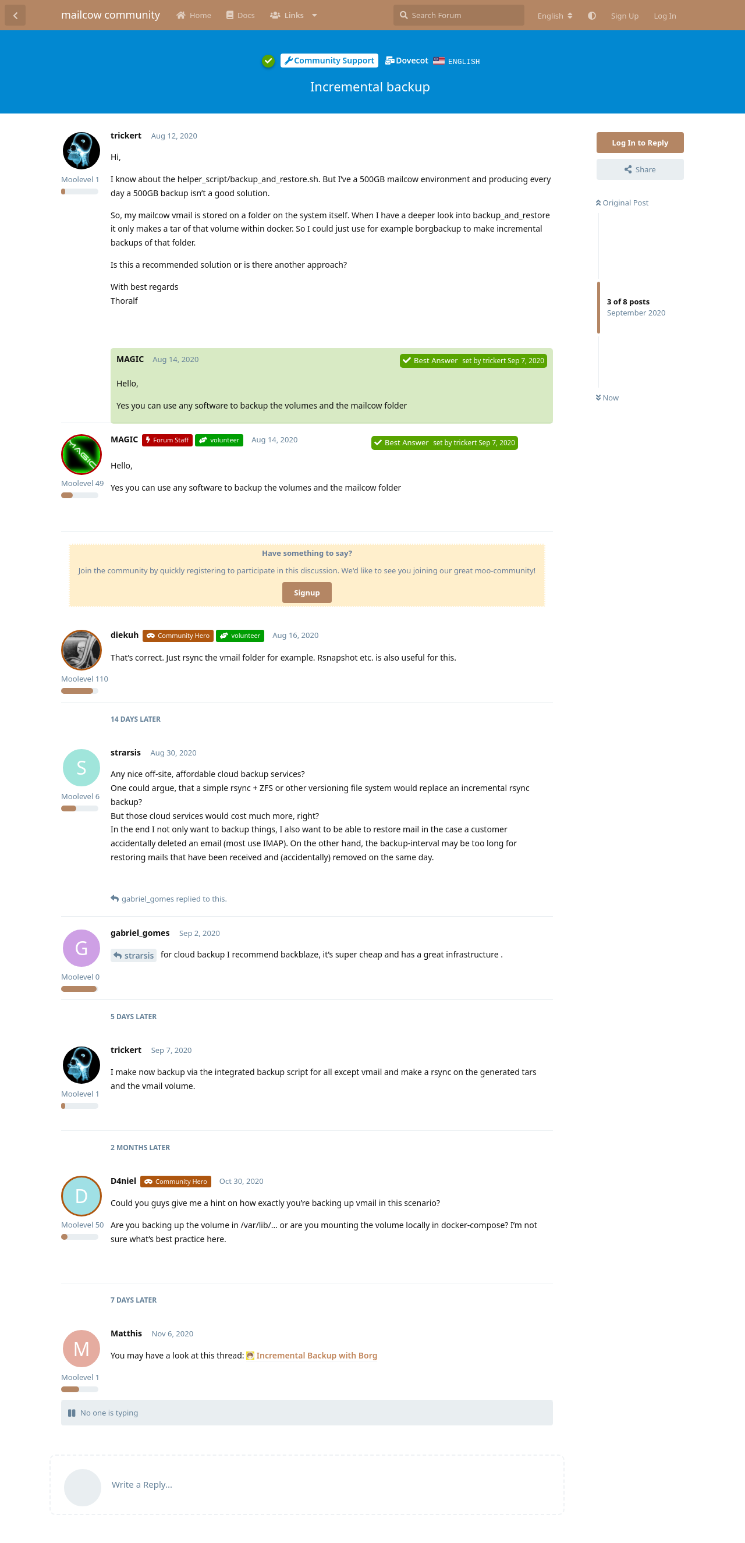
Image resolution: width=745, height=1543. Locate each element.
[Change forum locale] (555, 15)
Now (607, 397)
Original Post (622, 202)
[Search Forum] (458, 15)
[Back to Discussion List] (15, 15)
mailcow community (110, 15)
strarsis (139, 954)
